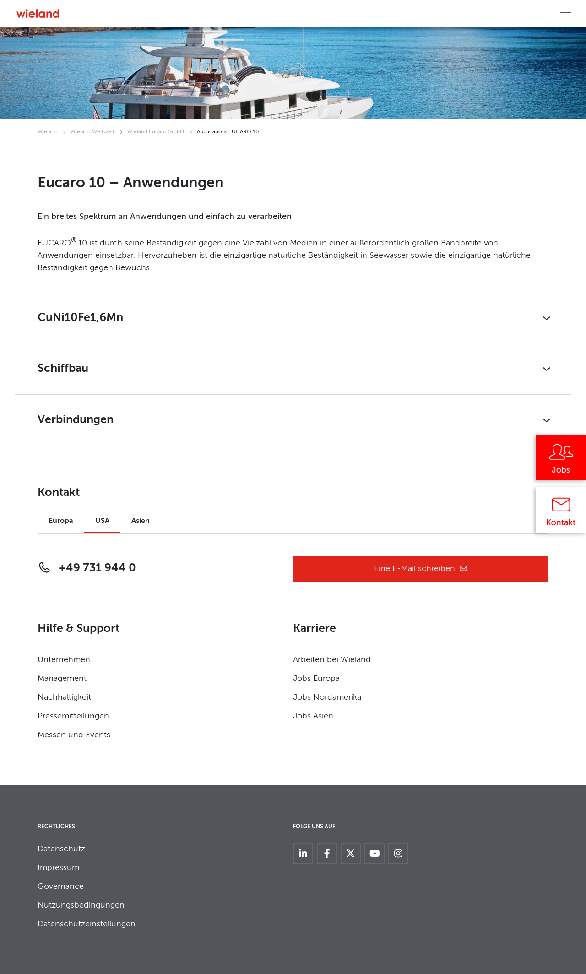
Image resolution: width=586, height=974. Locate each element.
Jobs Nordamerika (327, 697)
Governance (61, 886)
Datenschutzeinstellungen (87, 924)
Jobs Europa (316, 679)
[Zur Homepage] (37, 13)
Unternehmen (64, 660)
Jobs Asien (313, 716)
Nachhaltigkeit (64, 697)
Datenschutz (61, 849)
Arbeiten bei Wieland (332, 660)
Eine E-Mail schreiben (421, 569)
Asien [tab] (140, 521)
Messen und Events (74, 735)
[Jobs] (561, 461)
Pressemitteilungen (73, 716)
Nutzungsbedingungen (81, 905)
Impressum (58, 868)
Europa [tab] (61, 521)
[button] (293, 318)
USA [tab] (102, 521)
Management (62, 679)
